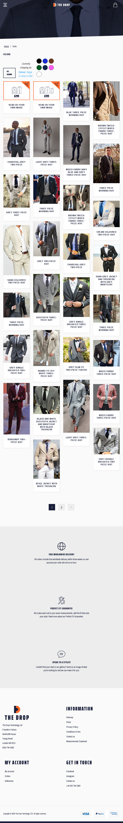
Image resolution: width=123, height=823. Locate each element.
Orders (7, 776)
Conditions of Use (73, 732)
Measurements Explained (76, 741)
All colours (9, 73)
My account (9, 771)
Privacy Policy (72, 727)
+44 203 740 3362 (73, 786)
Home (6, 46)
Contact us (70, 736)
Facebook (70, 771)
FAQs (68, 722)
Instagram (70, 776)
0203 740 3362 (8, 747)
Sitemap (69, 717)
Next (71, 507)
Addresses (9, 781)
